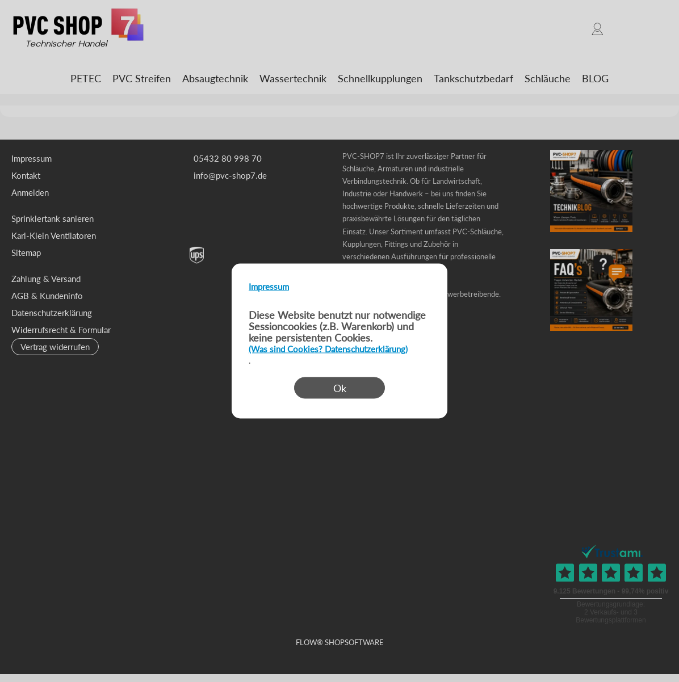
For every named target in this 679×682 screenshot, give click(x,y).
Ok (339, 388)
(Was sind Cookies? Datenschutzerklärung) (328, 349)
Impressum (269, 286)
